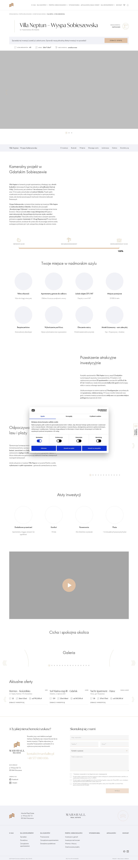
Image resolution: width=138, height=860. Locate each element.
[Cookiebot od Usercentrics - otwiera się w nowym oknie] (99, 410)
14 (83, 665)
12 (119, 475)
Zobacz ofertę (116, 40)
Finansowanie (44, 835)
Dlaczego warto (93, 148)
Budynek (73, 148)
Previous (6, 92)
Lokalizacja (105, 148)
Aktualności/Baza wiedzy (90, 5)
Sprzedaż (23, 835)
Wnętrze (82, 148)
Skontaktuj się (124, 148)
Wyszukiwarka (74, 5)
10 (114, 475)
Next (132, 92)
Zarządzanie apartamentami (25, 843)
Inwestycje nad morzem (39, 14)
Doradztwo (24, 839)
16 (89, 665)
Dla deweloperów (108, 5)
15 (86, 665)
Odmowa (43, 448)
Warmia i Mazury (70, 842)
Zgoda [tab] (43, 416)
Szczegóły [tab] (69, 416)
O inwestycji (64, 148)
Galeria (114, 148)
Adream (126, 857)
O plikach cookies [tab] (95, 416)
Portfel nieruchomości (58, 5)
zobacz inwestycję (16, 702)
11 (117, 475)
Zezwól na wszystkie (94, 448)
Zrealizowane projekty (72, 846)
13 (81, 665)
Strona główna (13, 14)
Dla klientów (42, 5)
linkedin (13, 781)
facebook (13, 778)
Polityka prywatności (72, 857)
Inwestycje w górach (71, 835)
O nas (33, 5)
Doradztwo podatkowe (47, 842)
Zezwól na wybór (69, 448)
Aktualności (111, 832)
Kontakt (119, 5)
